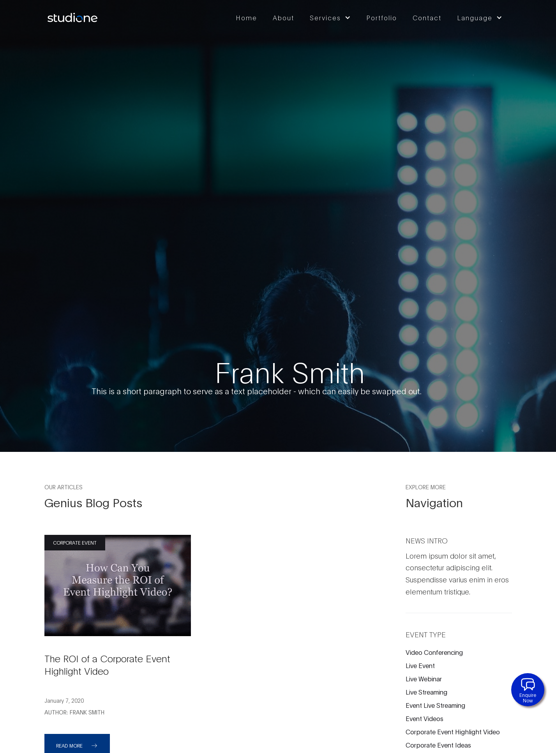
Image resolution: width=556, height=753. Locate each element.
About (283, 17)
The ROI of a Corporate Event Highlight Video (107, 664)
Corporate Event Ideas (438, 745)
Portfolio (381, 17)
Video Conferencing (434, 652)
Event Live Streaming (435, 705)
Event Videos (424, 718)
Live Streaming (426, 692)
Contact (427, 17)
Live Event (420, 665)
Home (246, 17)
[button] (332, 17)
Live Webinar (424, 678)
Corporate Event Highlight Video (453, 731)
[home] (71, 18)
